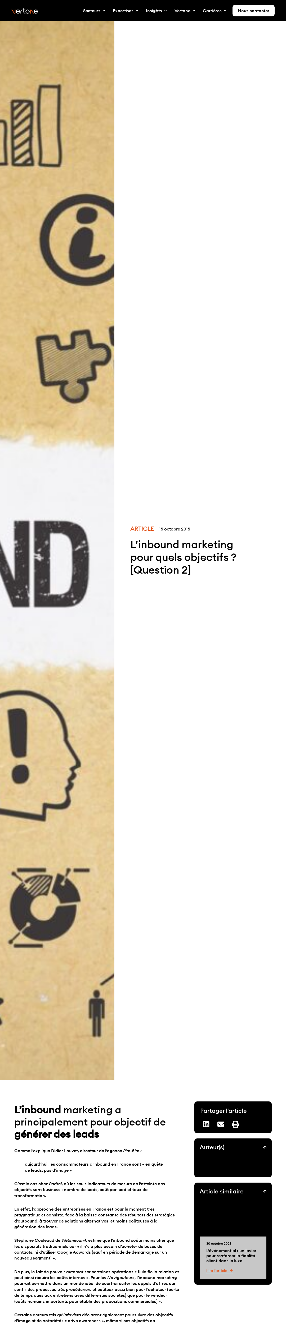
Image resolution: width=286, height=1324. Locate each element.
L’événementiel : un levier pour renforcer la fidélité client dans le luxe (231, 1255)
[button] (206, 1124)
